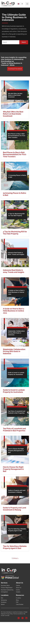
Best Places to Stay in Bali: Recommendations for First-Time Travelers (14, 154)
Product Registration (6, 587)
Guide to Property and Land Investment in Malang (14, 509)
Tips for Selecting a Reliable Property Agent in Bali (15, 547)
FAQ (17, 602)
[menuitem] (20, 3)
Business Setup (5, 585)
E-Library (18, 598)
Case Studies (19, 604)
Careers (18, 592)
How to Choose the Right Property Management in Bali (13, 469)
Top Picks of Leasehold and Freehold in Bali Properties (14, 430)
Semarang (4, 600)
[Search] (10, 42)
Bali (2, 598)
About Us (18, 587)
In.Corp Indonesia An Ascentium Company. (12, 612)
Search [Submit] (24, 42)
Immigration (4, 592)
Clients (18, 585)
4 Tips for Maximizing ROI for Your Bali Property (15, 233)
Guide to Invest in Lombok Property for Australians (14, 391)
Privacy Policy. (9, 614)
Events (18, 590)
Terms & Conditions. (18, 614)
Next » (17, 558)
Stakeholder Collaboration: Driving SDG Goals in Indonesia (14, 351)
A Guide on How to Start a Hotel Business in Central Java (13, 311)
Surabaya (3, 602)
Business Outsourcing (7, 590)
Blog (17, 600)
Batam (3, 604)
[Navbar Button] (27, 3)
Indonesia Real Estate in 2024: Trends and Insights (13, 271)
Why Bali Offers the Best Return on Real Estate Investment (13, 114)
